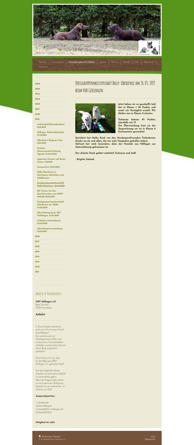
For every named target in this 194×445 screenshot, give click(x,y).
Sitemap (56, 436)
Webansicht (150, 439)
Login (153, 436)
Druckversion (45, 436)
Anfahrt (40, 314)
